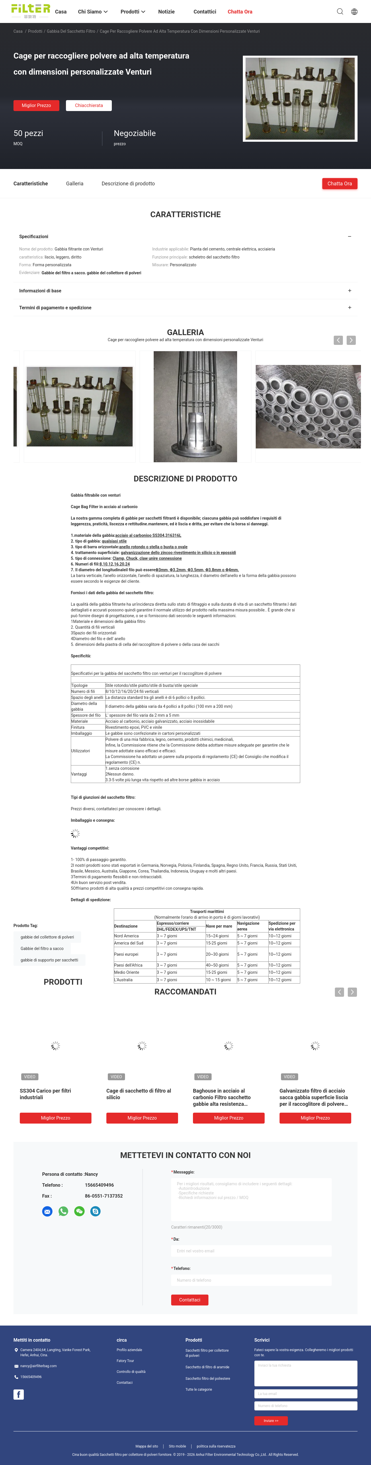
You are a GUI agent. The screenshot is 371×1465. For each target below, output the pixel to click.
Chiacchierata (89, 105)
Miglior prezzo (36, 105)
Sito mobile (177, 1446)
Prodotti (35, 31)
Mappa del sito (147, 1446)
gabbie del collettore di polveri (47, 937)
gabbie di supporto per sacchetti (49, 960)
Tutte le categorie (199, 1390)
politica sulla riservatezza (216, 1446)
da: (176, 1239)
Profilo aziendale (129, 1350)
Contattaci (189, 1300)
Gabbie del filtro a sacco (42, 948)
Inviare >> (271, 1421)
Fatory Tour (125, 1361)
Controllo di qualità (131, 1372)
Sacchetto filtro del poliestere (208, 1379)
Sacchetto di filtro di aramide (207, 1367)
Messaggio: (183, 1172)
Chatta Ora (340, 183)
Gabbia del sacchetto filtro (71, 31)
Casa (18, 31)
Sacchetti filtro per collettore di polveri (207, 1353)
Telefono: (181, 1268)
